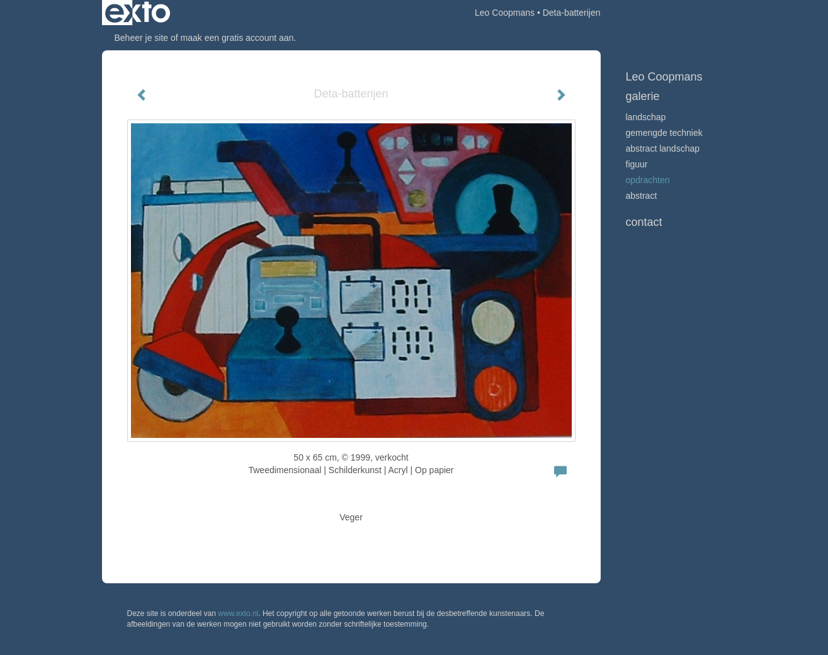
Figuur (637, 164)
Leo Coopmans (505, 13)
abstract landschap (663, 148)
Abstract (641, 196)
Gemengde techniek (664, 133)
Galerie (643, 96)
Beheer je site (142, 38)
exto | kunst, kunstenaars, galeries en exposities (137, 12)
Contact (644, 222)
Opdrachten (648, 180)
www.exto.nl (238, 613)
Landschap (646, 117)
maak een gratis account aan (237, 38)
